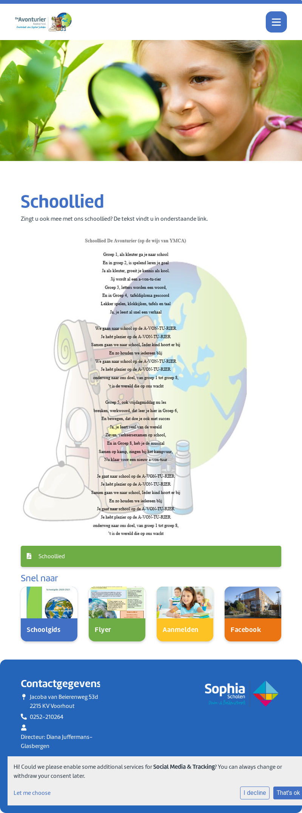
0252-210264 (46, 717)
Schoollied (46, 556)
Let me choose (32, 793)
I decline (254, 792)
